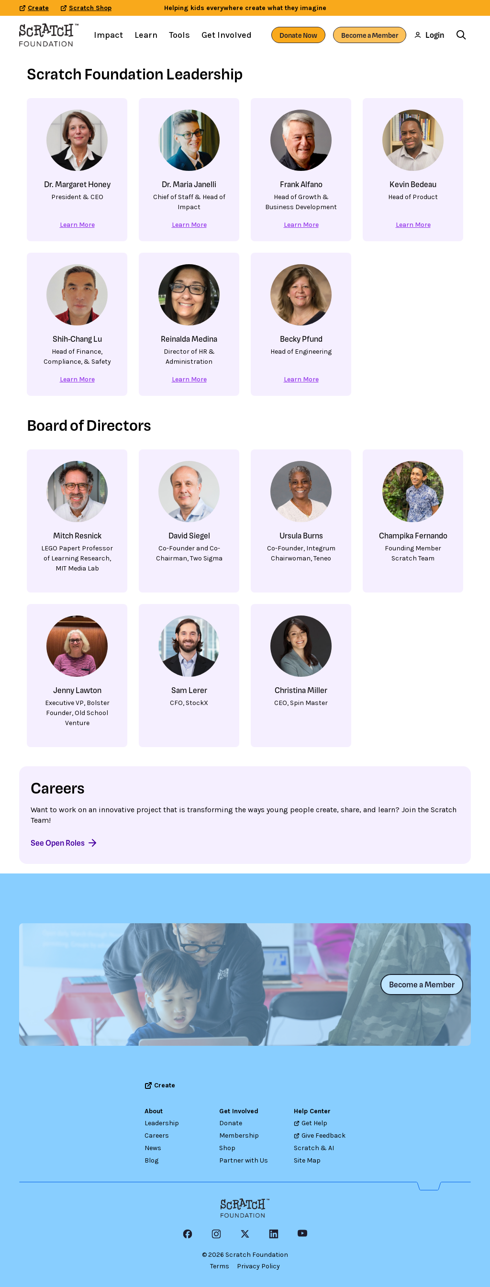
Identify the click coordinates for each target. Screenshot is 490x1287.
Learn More (77, 225)
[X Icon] (245, 1234)
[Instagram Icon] (216, 1234)
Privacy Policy (258, 1266)
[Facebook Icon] (187, 1234)
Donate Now (298, 35)
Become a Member (369, 35)
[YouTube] (302, 1234)
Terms (219, 1266)
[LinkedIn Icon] (273, 1234)
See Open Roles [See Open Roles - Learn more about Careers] (64, 843)
